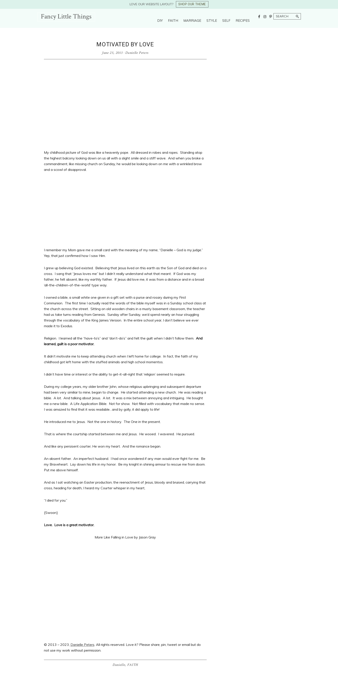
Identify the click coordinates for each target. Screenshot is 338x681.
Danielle (118, 665)
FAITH (132, 665)
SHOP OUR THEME (192, 4)
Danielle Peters (82, 644)
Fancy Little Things (66, 16)
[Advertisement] (125, 209)
